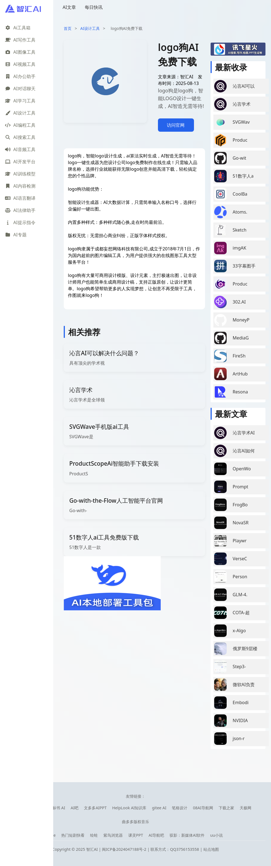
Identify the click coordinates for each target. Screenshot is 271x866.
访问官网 (176, 125)
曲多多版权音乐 (135, 821)
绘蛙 (94, 835)
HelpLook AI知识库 (129, 807)
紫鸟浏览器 (113, 835)
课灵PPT (135, 835)
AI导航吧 (156, 835)
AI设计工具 (90, 28)
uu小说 (216, 835)
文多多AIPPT (95, 807)
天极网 (245, 807)
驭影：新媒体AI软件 (187, 835)
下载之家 (226, 807)
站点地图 (211, 849)
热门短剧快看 (73, 835)
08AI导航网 (203, 807)
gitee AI (159, 807)
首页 (67, 28)
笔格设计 (179, 807)
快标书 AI (56, 807)
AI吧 (74, 807)
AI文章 (69, 7)
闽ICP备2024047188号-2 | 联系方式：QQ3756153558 (151, 849)
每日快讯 (94, 7)
